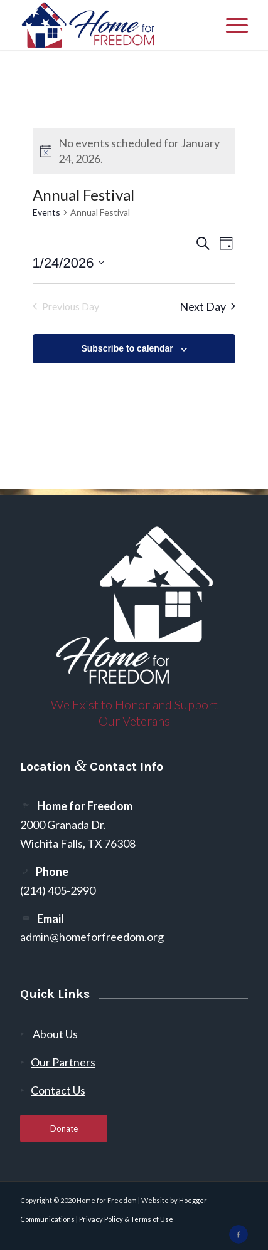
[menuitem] (230, 25)
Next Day (207, 306)
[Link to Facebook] (238, 1234)
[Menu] (230, 25)
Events (46, 212)
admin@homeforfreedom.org (92, 937)
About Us (55, 1034)
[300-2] (111, 25)
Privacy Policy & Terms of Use (126, 1219)
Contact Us (58, 1090)
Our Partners (63, 1062)
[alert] (134, 151)
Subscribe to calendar (127, 348)
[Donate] (63, 1129)
